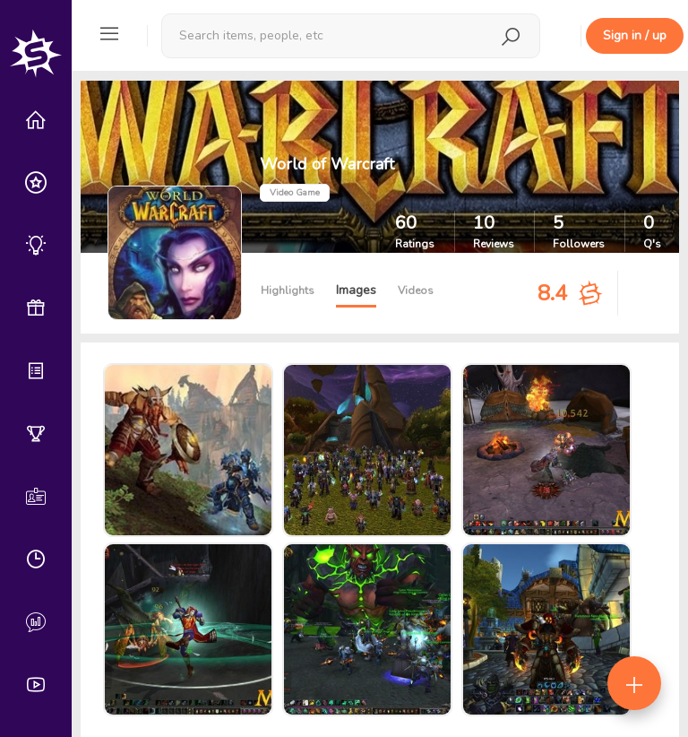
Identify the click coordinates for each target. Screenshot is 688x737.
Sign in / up (634, 35)
